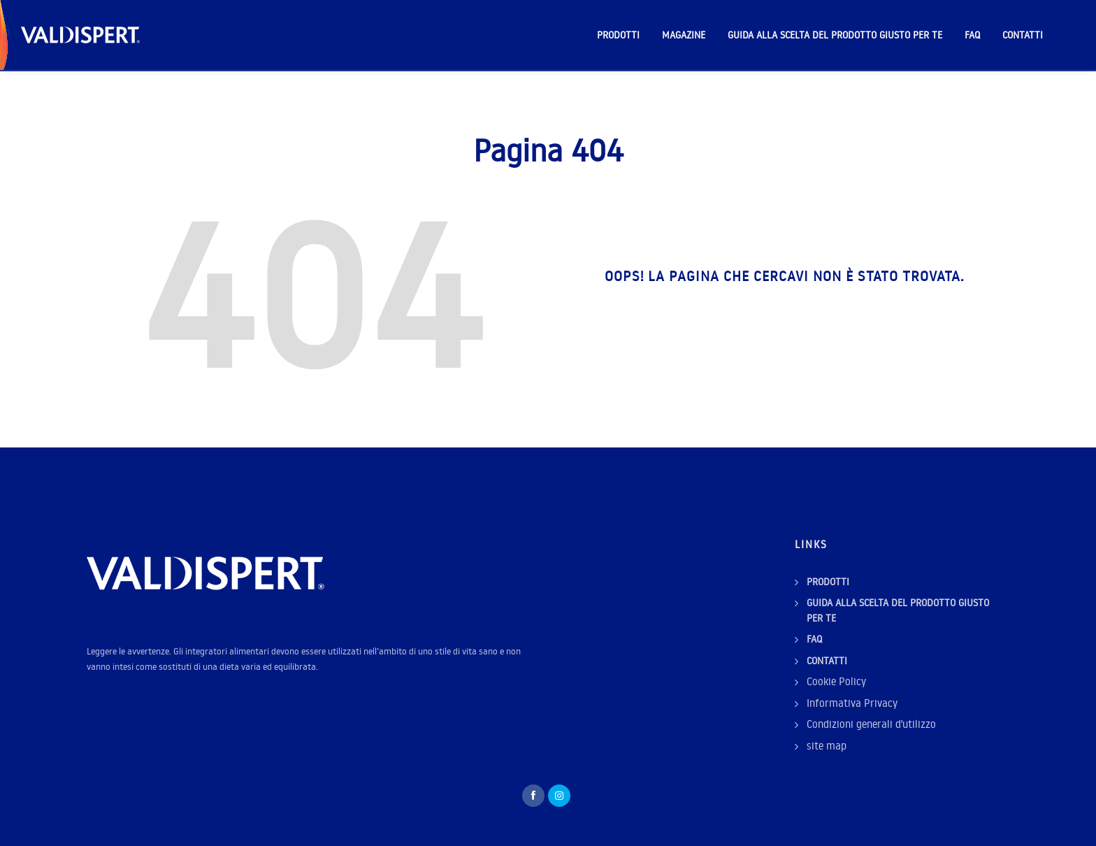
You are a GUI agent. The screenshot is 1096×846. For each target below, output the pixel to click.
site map (826, 745)
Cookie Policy (836, 681)
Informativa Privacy (852, 703)
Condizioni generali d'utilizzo (871, 724)
